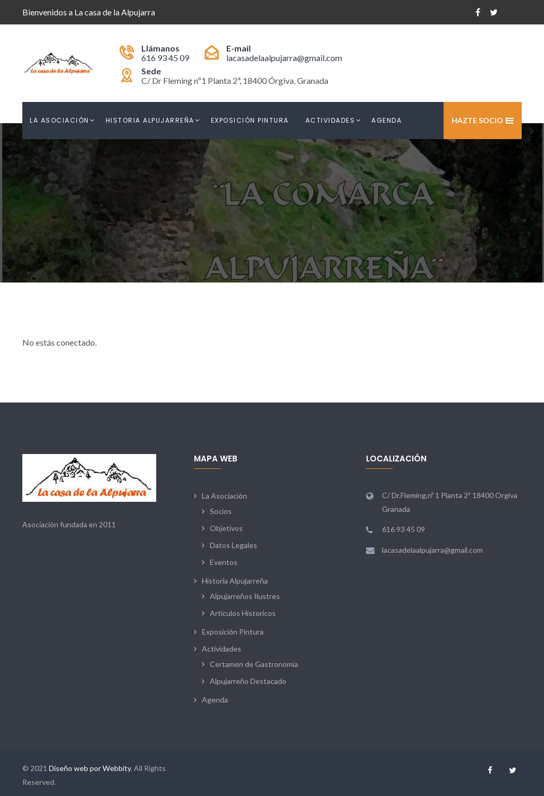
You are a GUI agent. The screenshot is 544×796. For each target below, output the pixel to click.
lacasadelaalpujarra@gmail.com (284, 58)
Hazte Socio (477, 120)
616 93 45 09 (165, 58)
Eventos (223, 562)
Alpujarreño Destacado (248, 681)
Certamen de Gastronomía (254, 664)
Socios (221, 511)
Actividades (330, 120)
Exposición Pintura (250, 120)
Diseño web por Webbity (90, 768)
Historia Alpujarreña (150, 120)
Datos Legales (233, 545)
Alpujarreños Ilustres (245, 596)
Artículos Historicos (243, 613)
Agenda (386, 120)
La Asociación (59, 120)
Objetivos (226, 528)
